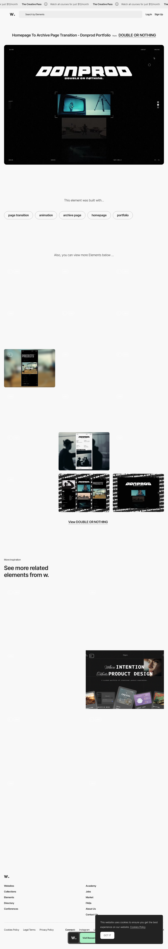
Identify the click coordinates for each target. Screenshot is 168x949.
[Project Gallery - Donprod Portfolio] (84, 410)
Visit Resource (90, 938)
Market (89, 897)
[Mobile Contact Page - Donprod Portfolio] (84, 451)
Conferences (11, 908)
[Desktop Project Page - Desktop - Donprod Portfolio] (29, 410)
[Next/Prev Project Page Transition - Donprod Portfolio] (84, 326)
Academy (91, 885)
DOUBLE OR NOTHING (137, 35)
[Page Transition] (43, 743)
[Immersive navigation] (43, 616)
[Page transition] (125, 616)
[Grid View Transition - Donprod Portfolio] (29, 493)
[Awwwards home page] (74, 938)
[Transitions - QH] (125, 806)
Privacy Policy (47, 929)
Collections (10, 891)
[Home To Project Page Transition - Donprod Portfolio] (29, 326)
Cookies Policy (11, 929)
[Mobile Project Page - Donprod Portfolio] (138, 368)
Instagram (84, 929)
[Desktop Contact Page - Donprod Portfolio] (29, 451)
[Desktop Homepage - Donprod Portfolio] (29, 285)
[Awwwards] (12, 14)
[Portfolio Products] (125, 679)
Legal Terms (29, 929)
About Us (91, 908)
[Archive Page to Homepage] (138, 410)
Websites (9, 885)
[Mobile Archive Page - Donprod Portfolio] (29, 368)
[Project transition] (43, 679)
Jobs (88, 891)
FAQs (88, 903)
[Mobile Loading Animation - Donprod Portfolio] (138, 285)
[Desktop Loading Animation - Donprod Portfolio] (84, 285)
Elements (9, 897)
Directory (9, 903)
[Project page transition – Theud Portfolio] (125, 743)
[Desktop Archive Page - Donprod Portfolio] (138, 326)
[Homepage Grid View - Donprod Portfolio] (138, 451)
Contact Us (92, 914)
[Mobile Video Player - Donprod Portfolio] (84, 368)
